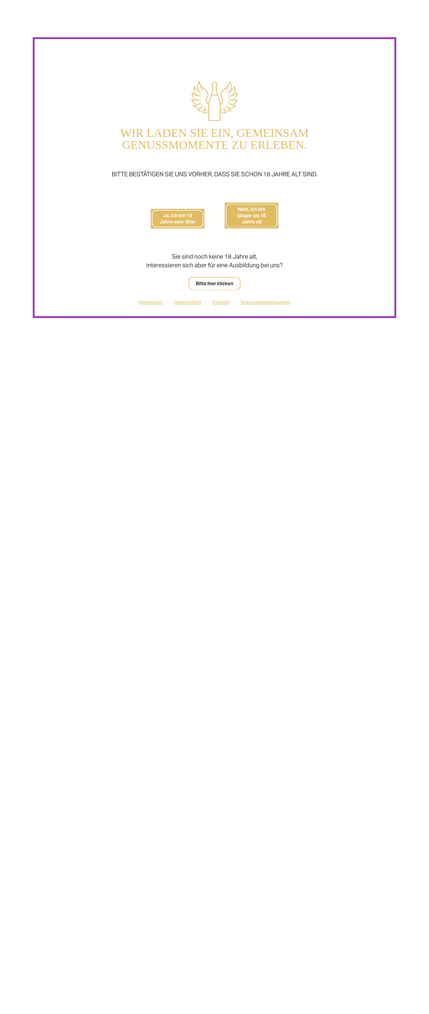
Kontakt (221, 302)
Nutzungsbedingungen (265, 302)
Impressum (151, 302)
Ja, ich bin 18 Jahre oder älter (177, 218)
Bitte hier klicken (214, 283)
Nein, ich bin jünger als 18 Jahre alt (251, 215)
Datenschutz (187, 302)
